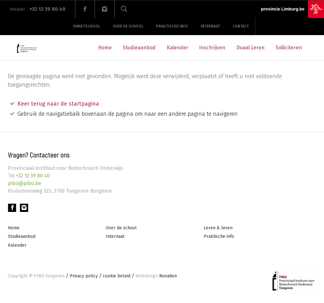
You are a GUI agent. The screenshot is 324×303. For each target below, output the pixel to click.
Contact (241, 26)
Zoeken (124, 9)
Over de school (128, 26)
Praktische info (172, 26)
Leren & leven (218, 228)
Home (105, 48)
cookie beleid (116, 276)
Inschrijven (212, 48)
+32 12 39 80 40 (32, 176)
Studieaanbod (139, 48)
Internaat (210, 26)
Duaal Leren (250, 48)
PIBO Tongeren (49, 276)
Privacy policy (84, 276)
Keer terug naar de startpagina (58, 103)
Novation (156, 276)
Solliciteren (289, 48)
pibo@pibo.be (24, 183)
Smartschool (86, 26)
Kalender (177, 48)
